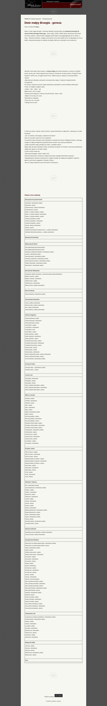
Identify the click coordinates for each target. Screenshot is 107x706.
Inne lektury (56, 1)
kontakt (48, 701)
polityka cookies (56, 701)
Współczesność (50, 1)
